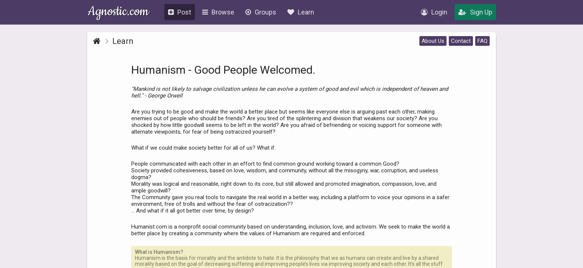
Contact (461, 41)
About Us (433, 41)
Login (434, 12)
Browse (218, 12)
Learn (300, 12)
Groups (260, 12)
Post (179, 12)
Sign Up (475, 12)
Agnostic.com (118, 12)
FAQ (482, 41)
